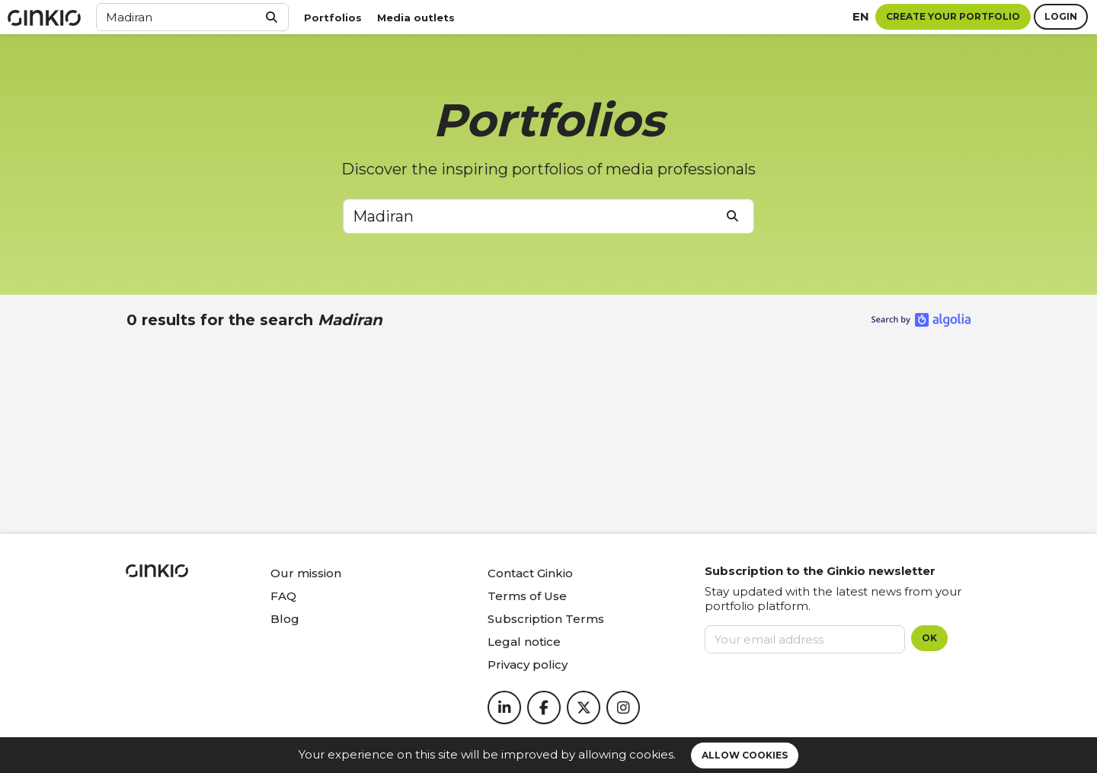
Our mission (305, 573)
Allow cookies (745, 755)
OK (929, 638)
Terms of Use (527, 596)
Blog (284, 619)
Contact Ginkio (530, 573)
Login (1060, 16)
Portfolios (333, 17)
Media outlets (416, 17)
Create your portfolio (953, 16)
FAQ (283, 596)
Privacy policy (528, 664)
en (860, 16)
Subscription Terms (546, 619)
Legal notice (524, 641)
